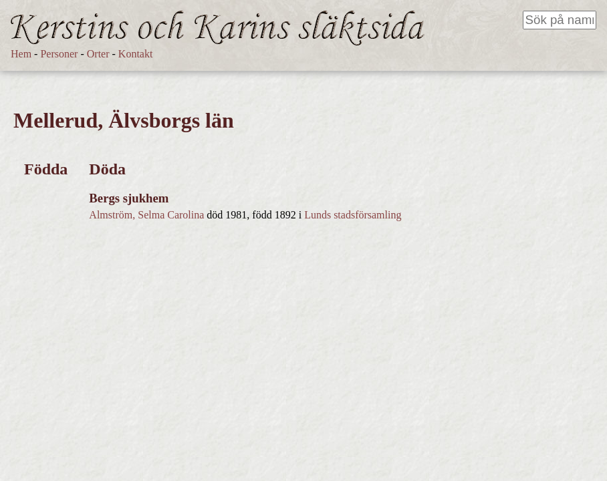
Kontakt (135, 53)
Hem (21, 53)
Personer (59, 53)
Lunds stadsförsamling (352, 214)
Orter (98, 53)
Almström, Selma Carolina (146, 214)
